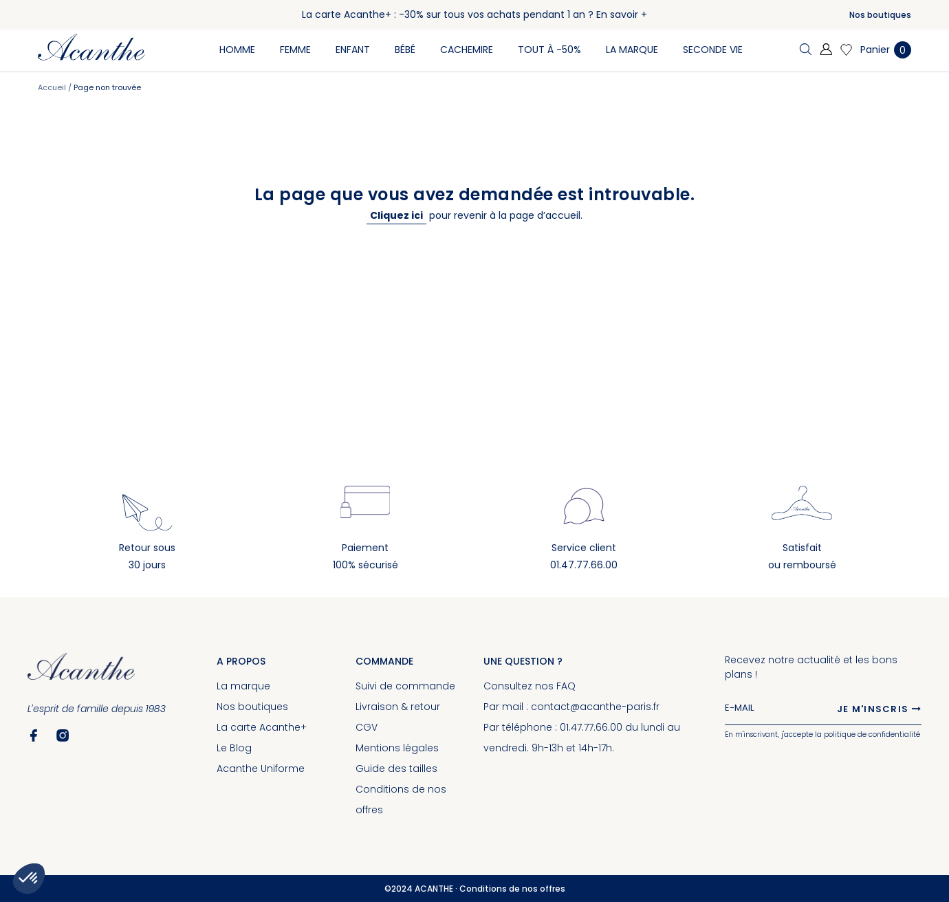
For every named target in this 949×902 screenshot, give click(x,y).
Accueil (53, 87)
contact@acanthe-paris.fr (595, 706)
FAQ (566, 686)
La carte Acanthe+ (262, 727)
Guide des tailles (396, 768)
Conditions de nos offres (512, 888)
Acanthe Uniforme (261, 768)
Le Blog (234, 748)
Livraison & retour (398, 706)
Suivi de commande (405, 686)
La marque (243, 686)
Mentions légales (397, 748)
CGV (367, 727)
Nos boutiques (880, 15)
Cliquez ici (396, 215)
